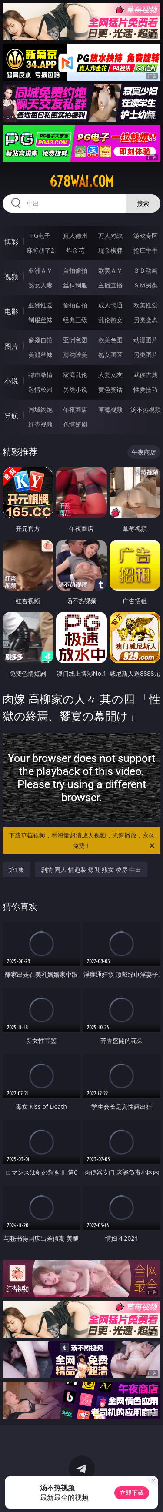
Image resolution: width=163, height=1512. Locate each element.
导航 (11, 416)
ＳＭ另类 (145, 285)
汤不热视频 (145, 409)
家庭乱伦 (75, 374)
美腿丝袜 (40, 354)
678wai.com (82, 181)
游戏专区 (145, 235)
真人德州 (75, 235)
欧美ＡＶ (110, 270)
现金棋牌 (110, 250)
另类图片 (145, 354)
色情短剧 (75, 424)
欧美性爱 (145, 305)
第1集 (16, 869)
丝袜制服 (75, 285)
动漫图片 (145, 340)
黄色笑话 (110, 389)
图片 (11, 346)
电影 (11, 311)
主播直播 (110, 285)
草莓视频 (110, 409)
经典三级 (75, 320)
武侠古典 (145, 374)
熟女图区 (110, 354)
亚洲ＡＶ (40, 270)
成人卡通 (110, 305)
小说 (11, 381)
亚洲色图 (75, 340)
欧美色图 (110, 340)
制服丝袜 (40, 320)
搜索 (143, 203)
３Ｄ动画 (145, 270)
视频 (11, 276)
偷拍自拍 (75, 305)
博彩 (11, 242)
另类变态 (145, 320)
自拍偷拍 (75, 270)
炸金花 (75, 250)
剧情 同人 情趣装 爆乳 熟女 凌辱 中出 (91, 869)
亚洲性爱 (40, 305)
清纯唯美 (75, 354)
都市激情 (40, 374)
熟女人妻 (40, 285)
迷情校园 (40, 389)
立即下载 (132, 1493)
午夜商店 (75, 409)
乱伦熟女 (110, 320)
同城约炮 (40, 409)
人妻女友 (110, 374)
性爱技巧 (145, 389)
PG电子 (40, 235)
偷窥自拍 (40, 340)
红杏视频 (40, 424)
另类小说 (75, 389)
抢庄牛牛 (145, 250)
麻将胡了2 (40, 250)
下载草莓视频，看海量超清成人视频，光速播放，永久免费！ (82, 841)
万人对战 (110, 235)
